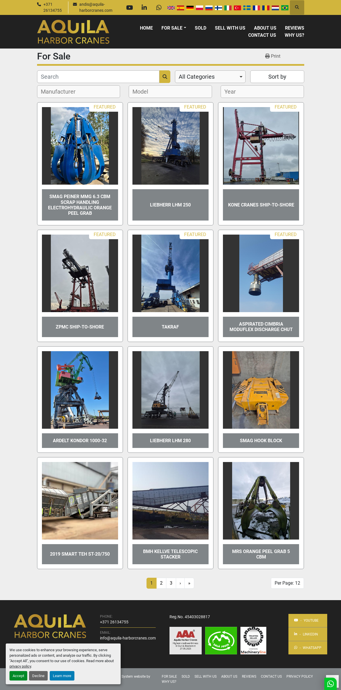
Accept (18, 676)
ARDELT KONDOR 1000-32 (80, 440)
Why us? (294, 35)
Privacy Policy (299, 676)
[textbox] (61, 91)
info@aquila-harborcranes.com (128, 638)
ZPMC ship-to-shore (80, 327)
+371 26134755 (52, 7)
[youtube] (129, 7)
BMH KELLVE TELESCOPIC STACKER (170, 554)
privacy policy (20, 666)
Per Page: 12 (287, 583)
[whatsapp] (159, 7)
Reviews (294, 28)
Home (146, 28)
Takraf (170, 327)
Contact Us (262, 35)
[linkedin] (144, 7)
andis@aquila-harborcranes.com (95, 7)
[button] (173, 28)
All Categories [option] (197, 76)
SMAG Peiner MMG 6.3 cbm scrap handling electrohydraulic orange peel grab (80, 205)
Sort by (277, 76)
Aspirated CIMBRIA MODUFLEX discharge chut (261, 326)
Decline (38, 676)
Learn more (62, 676)
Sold (200, 28)
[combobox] (210, 76)
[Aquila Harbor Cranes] (50, 626)
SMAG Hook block (261, 440)
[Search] (98, 76)
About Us (265, 28)
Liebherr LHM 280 (170, 440)
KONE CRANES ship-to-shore (261, 205)
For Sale (171, 28)
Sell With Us (230, 28)
